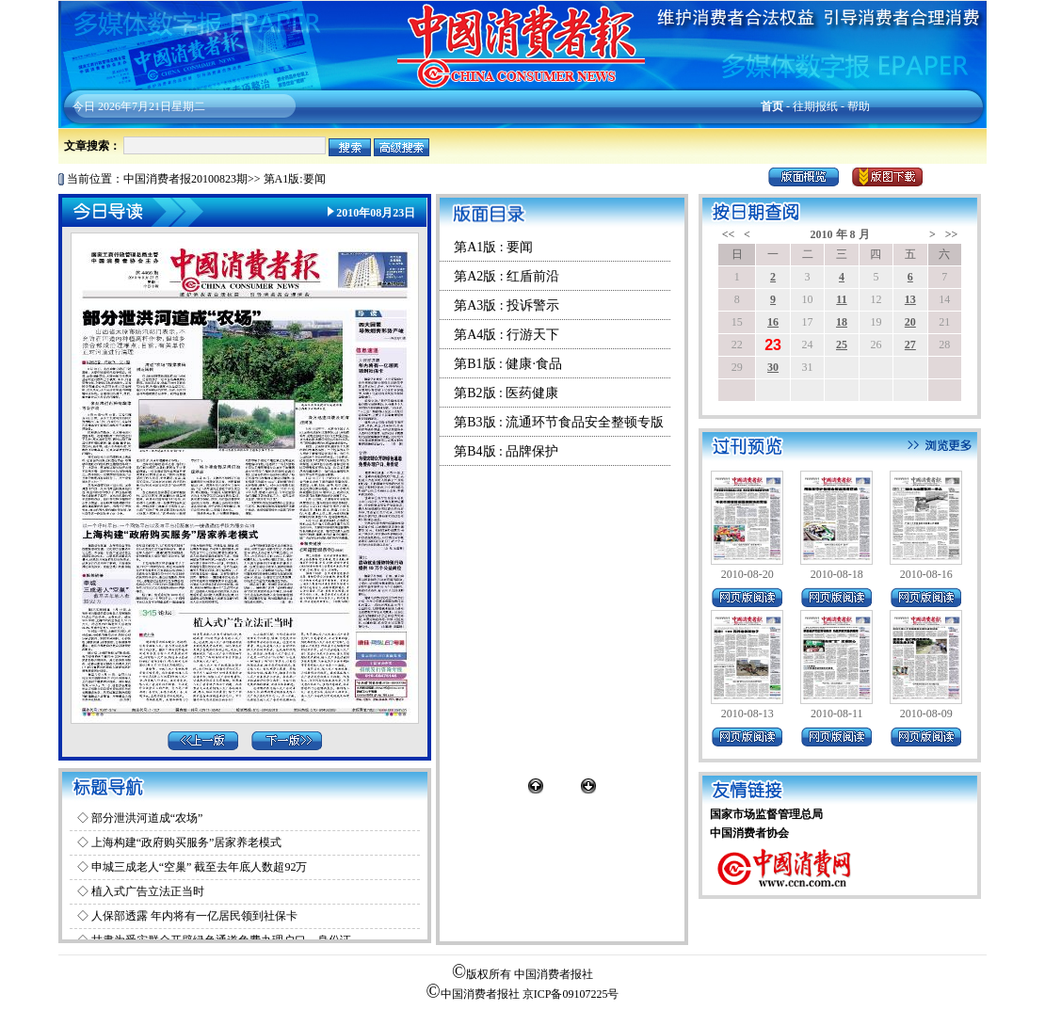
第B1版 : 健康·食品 (508, 364)
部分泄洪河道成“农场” (147, 818)
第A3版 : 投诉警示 (506, 305)
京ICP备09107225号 (570, 994)
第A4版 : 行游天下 (506, 335)
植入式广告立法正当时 (147, 891)
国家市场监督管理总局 (766, 814)
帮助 (858, 106)
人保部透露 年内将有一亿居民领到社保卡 (194, 915)
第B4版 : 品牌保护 (506, 451)
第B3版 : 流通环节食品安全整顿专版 (559, 422)
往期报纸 (815, 106)
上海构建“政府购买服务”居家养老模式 (186, 842)
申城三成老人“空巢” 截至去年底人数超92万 (199, 867)
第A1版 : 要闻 (493, 247)
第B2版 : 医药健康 (506, 393)
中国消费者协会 (749, 833)
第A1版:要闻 (295, 178)
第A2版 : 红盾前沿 (506, 276)
